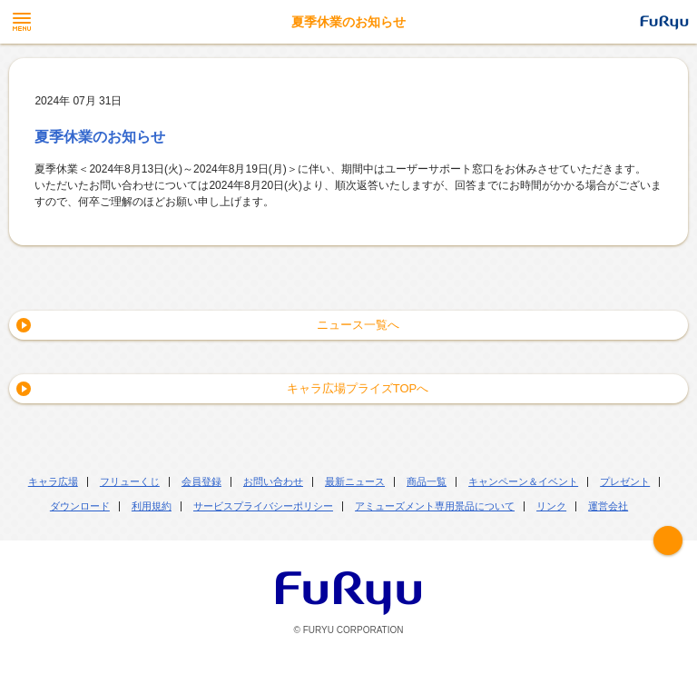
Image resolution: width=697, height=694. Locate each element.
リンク (551, 506)
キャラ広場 (53, 481)
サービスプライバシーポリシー (263, 506)
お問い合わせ (273, 481)
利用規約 (152, 506)
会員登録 (201, 481)
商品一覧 (427, 481)
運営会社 (608, 506)
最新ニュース (355, 481)
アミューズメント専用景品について (435, 506)
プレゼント (625, 481)
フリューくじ (130, 481)
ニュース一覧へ (358, 325)
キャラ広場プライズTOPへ (358, 388)
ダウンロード (80, 506)
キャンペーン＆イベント (523, 481)
